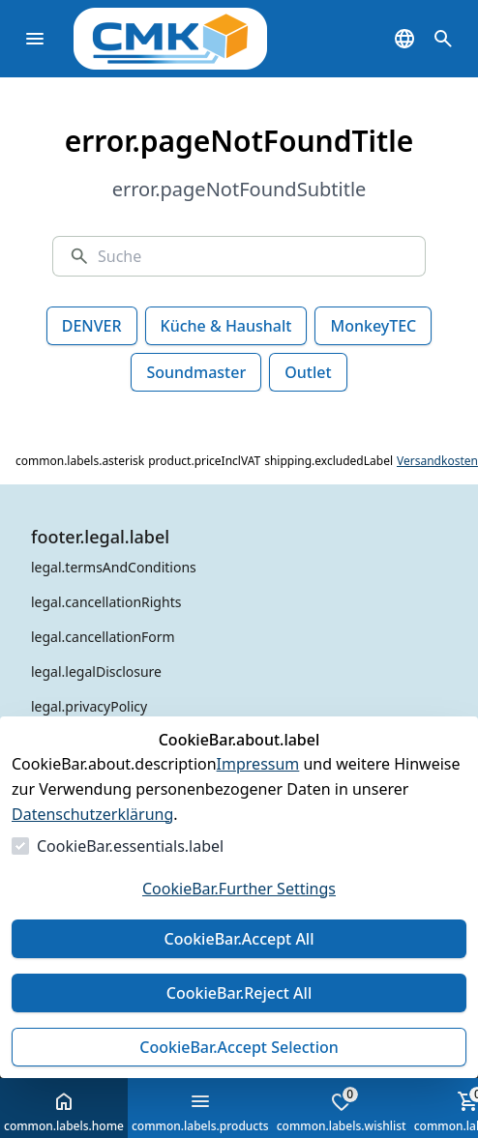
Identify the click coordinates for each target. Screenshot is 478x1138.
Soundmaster (196, 372)
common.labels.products (200, 1112)
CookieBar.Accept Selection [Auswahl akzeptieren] (239, 1047)
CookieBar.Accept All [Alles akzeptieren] (239, 938)
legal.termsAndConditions (113, 567)
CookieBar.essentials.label (130, 846)
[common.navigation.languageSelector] (404, 38)
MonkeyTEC (373, 325)
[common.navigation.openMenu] (34, 38)
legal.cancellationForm (103, 636)
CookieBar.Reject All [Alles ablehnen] (239, 993)
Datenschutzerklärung (92, 814)
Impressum (258, 763)
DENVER (92, 325)
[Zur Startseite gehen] (199, 39)
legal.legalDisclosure (96, 671)
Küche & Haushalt (226, 325)
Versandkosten (437, 461)
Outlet (307, 372)
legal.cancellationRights (106, 602)
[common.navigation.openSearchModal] (443, 38)
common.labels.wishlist (341, 1110)
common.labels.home (64, 1112)
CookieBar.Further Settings (239, 888)
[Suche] (253, 256)
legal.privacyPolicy (89, 706)
